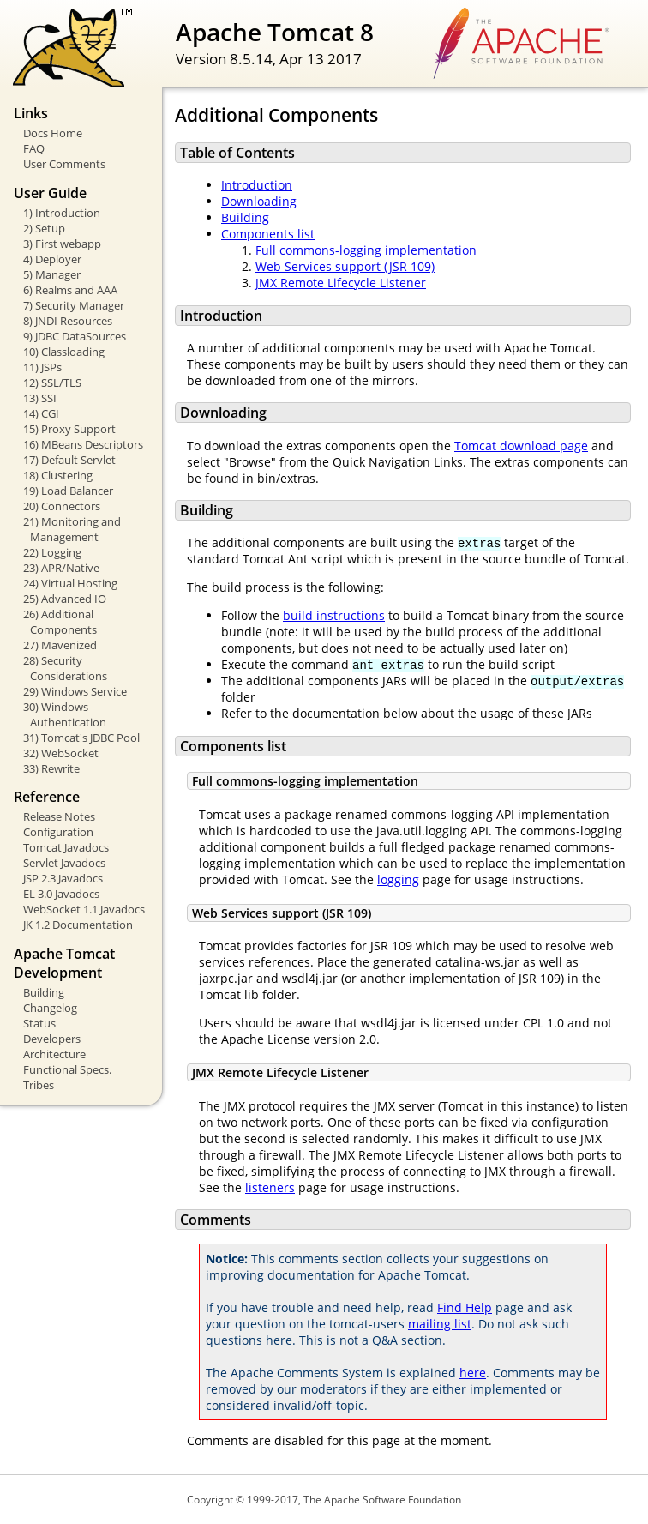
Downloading (259, 201)
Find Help (464, 1307)
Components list (268, 234)
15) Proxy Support (69, 429)
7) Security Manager (73, 305)
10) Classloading (64, 351)
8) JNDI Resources (67, 320)
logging (398, 879)
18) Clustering (58, 475)
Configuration (58, 832)
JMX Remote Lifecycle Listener (340, 282)
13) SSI (40, 398)
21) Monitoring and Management (72, 529)
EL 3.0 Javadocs (61, 893)
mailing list (439, 1324)
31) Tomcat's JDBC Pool (81, 737)
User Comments (64, 164)
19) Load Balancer (68, 490)
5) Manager (52, 274)
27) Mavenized (60, 645)
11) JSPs (42, 367)
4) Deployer (52, 259)
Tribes (38, 1085)
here (472, 1372)
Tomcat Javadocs (66, 847)
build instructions (334, 615)
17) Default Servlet (69, 459)
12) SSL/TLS (52, 382)
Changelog (50, 1007)
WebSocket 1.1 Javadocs (84, 909)
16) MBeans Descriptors (83, 444)
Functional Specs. (67, 1069)
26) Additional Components (60, 621)
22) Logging (52, 552)
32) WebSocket (61, 753)
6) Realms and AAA (70, 290)
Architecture (54, 1054)
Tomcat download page (521, 445)
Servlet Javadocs (64, 862)
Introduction (256, 185)
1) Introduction (61, 212)
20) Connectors (61, 506)
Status (39, 1023)
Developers (52, 1038)
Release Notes (59, 816)
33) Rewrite (51, 768)
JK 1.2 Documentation (78, 924)
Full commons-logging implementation (366, 250)
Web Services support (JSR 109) (345, 266)
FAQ (34, 148)
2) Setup (44, 228)
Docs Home (52, 133)
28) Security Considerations (65, 668)
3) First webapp (62, 243)
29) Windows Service (75, 691)
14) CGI (41, 413)
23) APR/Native (61, 567)
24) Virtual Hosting (70, 583)
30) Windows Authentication (64, 714)
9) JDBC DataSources (74, 336)
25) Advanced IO (64, 598)
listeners (270, 1187)
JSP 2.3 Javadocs (63, 878)
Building (43, 992)
